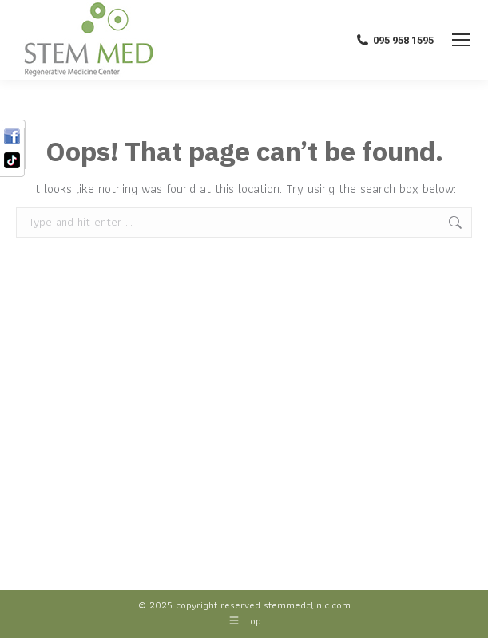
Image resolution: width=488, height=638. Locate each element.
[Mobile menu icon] (461, 40)
